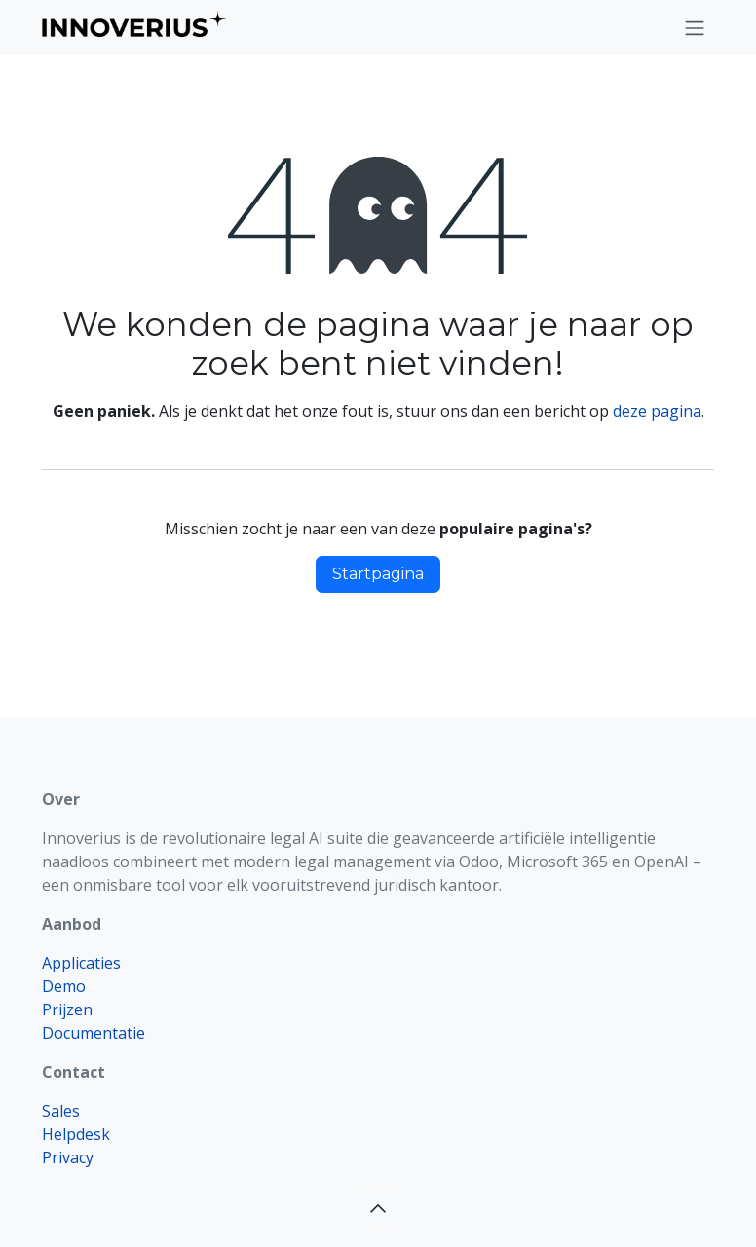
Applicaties (81, 962)
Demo (64, 986)
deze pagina (657, 411)
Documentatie (93, 1033)
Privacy (68, 1157)
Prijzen (67, 1009)
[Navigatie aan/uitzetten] (694, 28)
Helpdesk (76, 1134)
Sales (61, 1110)
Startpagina (378, 574)
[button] (378, 1208)
